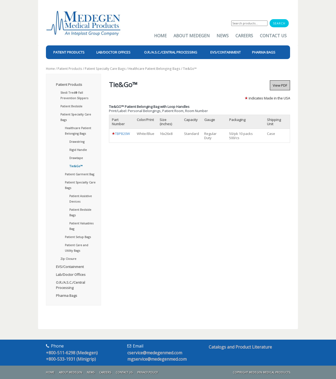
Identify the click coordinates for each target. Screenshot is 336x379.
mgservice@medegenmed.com (157, 359)
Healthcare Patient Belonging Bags (154, 68)
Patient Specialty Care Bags (105, 68)
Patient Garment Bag (79, 174)
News (223, 36)
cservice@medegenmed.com (154, 353)
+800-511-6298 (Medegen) (72, 353)
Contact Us (273, 36)
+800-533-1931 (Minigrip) (71, 359)
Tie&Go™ (75, 166)
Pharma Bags (66, 295)
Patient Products (69, 68)
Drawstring (77, 142)
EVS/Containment (70, 266)
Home (160, 36)
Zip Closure (68, 259)
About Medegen (192, 36)
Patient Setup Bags (78, 237)
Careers (244, 36)
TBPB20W (122, 133)
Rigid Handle (78, 150)
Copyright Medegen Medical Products (261, 372)
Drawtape (76, 158)
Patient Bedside (71, 106)
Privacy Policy (147, 372)
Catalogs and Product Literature (240, 347)
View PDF (280, 85)
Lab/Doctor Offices (71, 274)
